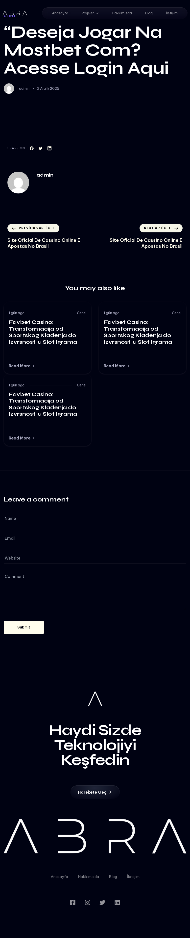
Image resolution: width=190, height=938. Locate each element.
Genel (81, 313)
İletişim (172, 13)
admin (24, 88)
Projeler (90, 13)
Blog (149, 13)
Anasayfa (60, 13)
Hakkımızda (122, 13)
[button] (22, 366)
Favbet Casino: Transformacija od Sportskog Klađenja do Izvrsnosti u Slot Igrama (43, 332)
